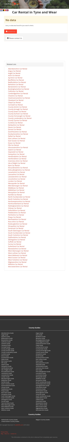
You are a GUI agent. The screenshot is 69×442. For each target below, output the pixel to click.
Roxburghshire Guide (42, 392)
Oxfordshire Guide (41, 387)
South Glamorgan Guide (8, 396)
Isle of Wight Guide (6, 370)
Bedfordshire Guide (7, 338)
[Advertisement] (34, 294)
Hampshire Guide (6, 366)
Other (64, 7)
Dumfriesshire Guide (7, 357)
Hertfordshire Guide (7, 368)
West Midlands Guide (7, 406)
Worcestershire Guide (42, 410)
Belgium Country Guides (43, 419)
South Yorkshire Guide (7, 398)
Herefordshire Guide (42, 366)
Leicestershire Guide (7, 375)
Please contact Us (14, 38)
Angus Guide (39, 333)
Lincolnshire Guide (41, 375)
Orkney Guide (5, 387)
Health (26, 7)
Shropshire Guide (6, 394)
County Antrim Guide (42, 347)
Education (18, 7)
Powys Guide (5, 391)
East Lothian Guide (41, 359)
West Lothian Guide (41, 405)
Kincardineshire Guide (7, 371)
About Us (6, 433)
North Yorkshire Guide (7, 384)
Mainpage (11, 31)
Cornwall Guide (5, 347)
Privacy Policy (4, 432)
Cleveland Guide (6, 345)
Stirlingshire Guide (6, 399)
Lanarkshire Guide (6, 373)
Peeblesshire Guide (6, 389)
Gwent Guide (5, 364)
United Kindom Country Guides (10, 421)
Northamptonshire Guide (43, 384)
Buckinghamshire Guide (43, 340)
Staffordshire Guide (41, 398)
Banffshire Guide (41, 336)
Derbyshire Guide (41, 354)
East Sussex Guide (6, 361)
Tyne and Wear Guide (7, 403)
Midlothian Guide (6, 380)
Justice (42, 7)
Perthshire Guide (41, 389)
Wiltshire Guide (5, 410)
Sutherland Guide (41, 401)
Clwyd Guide (39, 345)
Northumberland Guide (8, 385)
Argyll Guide (4, 335)
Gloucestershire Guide (42, 363)
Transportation (53, 7)
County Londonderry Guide (9, 352)
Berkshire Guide (40, 338)
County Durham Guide (7, 350)
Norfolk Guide (5, 382)
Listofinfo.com (19, 425)
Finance (34, 7)
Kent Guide (39, 370)
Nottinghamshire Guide (42, 385)
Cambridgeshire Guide (42, 342)
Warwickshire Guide (41, 403)
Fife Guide (4, 363)
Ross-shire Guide (6, 392)
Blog (2, 433)
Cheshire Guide (5, 343)
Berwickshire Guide (6, 340)
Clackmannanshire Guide (43, 343)
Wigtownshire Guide (41, 408)
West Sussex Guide (41, 406)
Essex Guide (39, 361)
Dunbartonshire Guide (42, 357)
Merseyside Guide (41, 377)
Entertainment (6, 7)
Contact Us (13, 433)
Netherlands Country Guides (9, 419)
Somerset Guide (40, 394)
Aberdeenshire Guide (7, 333)
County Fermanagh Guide (43, 350)
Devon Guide (5, 356)
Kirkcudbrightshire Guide (43, 371)
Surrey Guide (5, 401)
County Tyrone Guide (42, 352)
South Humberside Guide (43, 396)
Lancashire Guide (41, 373)
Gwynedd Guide (40, 364)
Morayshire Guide (41, 380)
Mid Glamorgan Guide (7, 378)
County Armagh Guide (7, 349)
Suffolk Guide (40, 399)
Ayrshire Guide (5, 336)
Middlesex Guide (40, 378)
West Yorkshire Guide (7, 408)
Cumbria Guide (5, 354)
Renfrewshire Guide (41, 391)
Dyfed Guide (4, 359)
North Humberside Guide (43, 382)
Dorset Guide (39, 356)
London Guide (5, 377)
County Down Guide (41, 349)
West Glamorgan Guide (8, 405)
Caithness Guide (6, 342)
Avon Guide (39, 335)
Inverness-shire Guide (42, 368)
